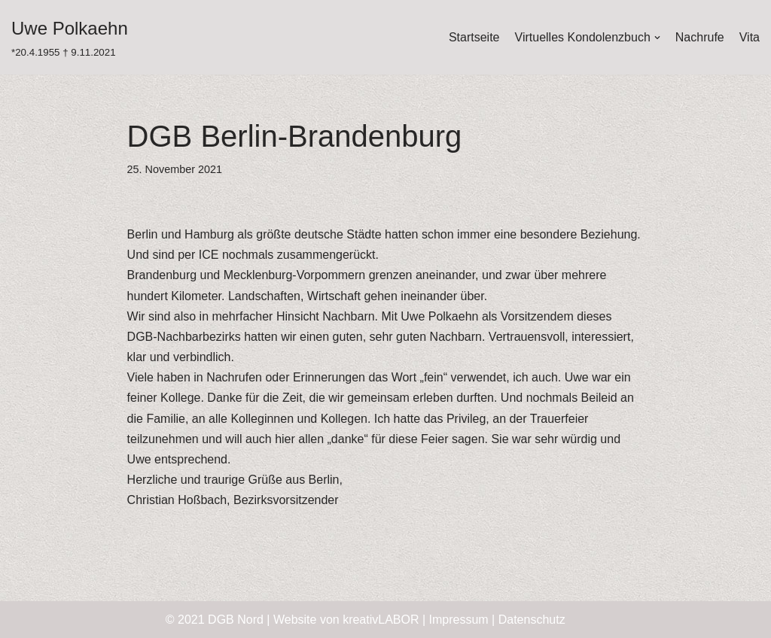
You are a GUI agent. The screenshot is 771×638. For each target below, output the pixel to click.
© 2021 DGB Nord (215, 619)
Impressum (459, 619)
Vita (749, 37)
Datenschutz (531, 619)
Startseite (474, 37)
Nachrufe (699, 37)
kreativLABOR (381, 619)
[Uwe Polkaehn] (69, 37)
